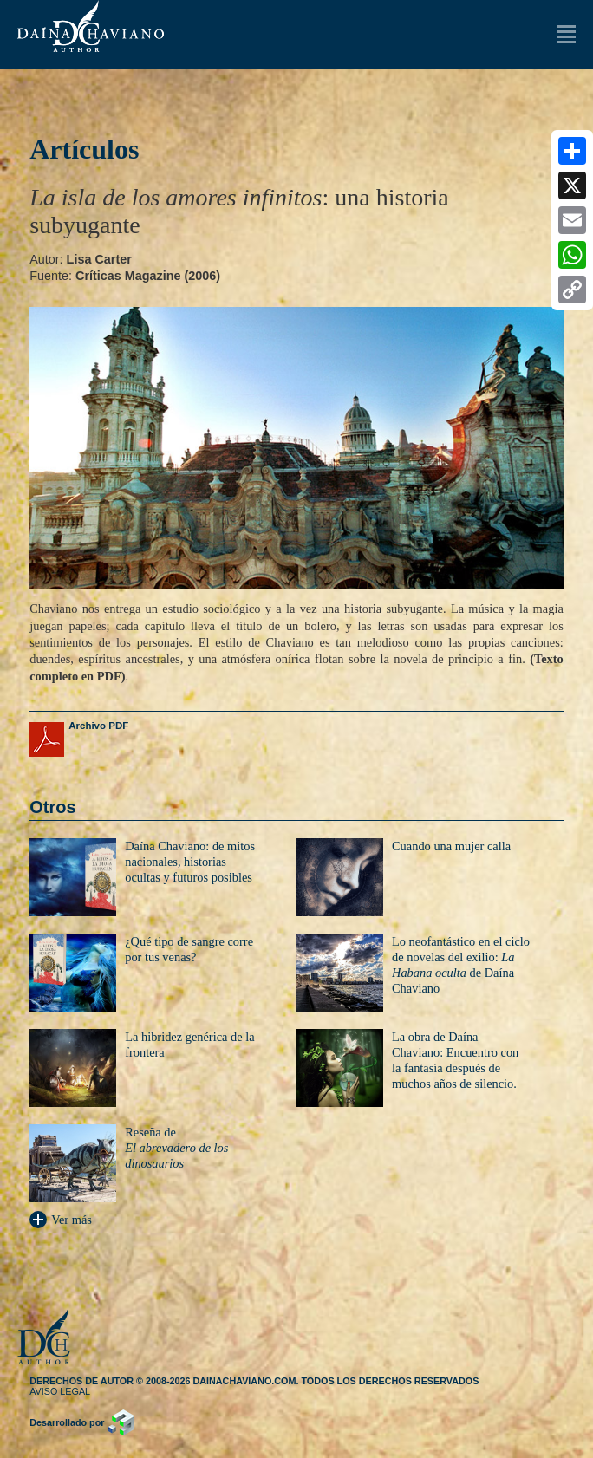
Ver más (60, 1219)
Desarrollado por (66, 1422)
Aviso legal (59, 1391)
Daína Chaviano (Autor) (90, 26)
